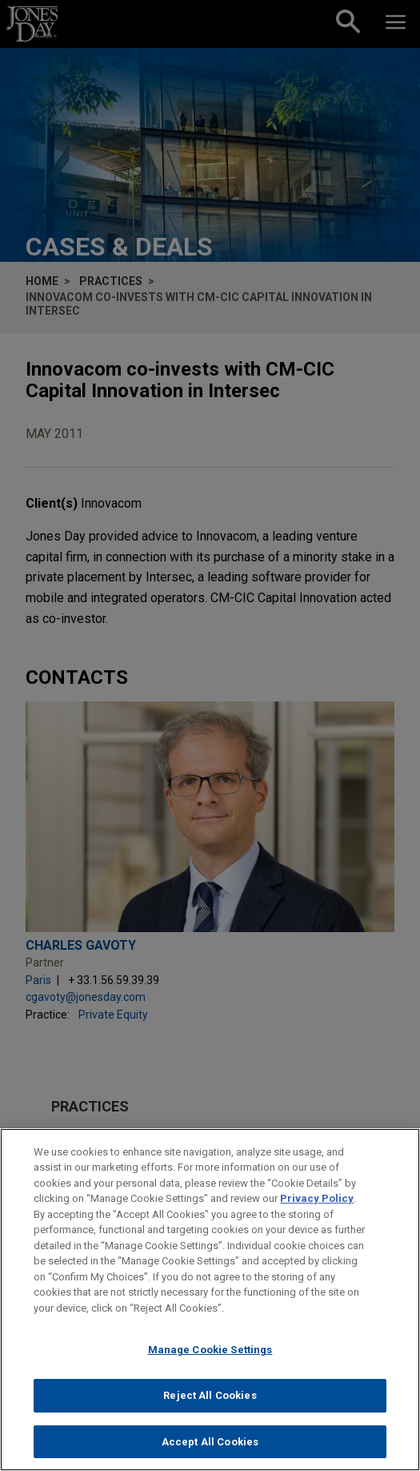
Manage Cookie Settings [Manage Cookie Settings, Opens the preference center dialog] (210, 1357)
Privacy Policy (317, 1206)
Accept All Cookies (210, 1449)
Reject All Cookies (209, 1403)
